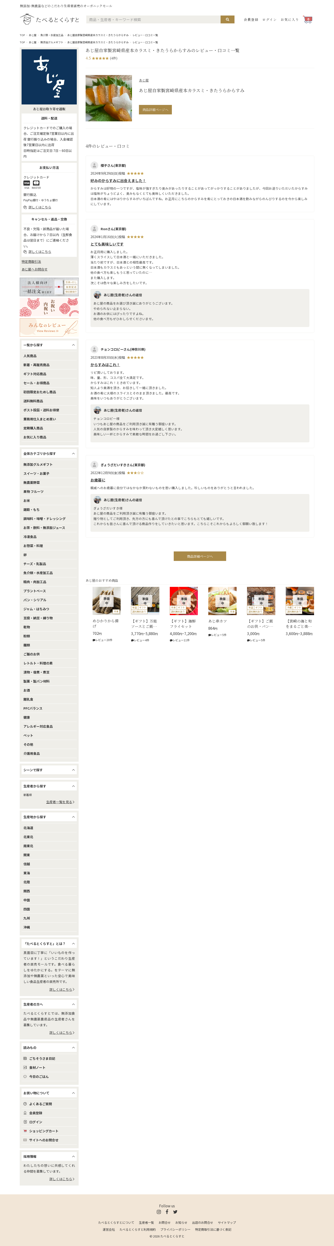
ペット (28, 735)
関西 (26, 891)
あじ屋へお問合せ (35, 269)
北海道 (28, 827)
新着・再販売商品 (36, 364)
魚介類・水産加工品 (51, 35)
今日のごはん (36, 1076)
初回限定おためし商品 (39, 392)
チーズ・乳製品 (34, 563)
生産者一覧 (146, 1222)
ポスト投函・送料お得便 (41, 410)
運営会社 (109, 1229)
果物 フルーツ (33, 491)
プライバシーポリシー (175, 1229)
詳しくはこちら (62, 989)
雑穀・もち (31, 509)
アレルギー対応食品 (38, 726)
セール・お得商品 (36, 383)
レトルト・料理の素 (38, 663)
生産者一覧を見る (60, 801)
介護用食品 (31, 753)
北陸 (26, 882)
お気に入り (290, 19)
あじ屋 (32, 35)
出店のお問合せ (202, 1222)
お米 (26, 500)
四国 (26, 909)
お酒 (26, 690)
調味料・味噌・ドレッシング (44, 518)
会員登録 (251, 19)
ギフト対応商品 (34, 373)
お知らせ (181, 1222)
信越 (26, 864)
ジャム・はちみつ (36, 609)
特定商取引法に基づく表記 (213, 1229)
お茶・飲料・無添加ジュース (44, 527)
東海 (26, 873)
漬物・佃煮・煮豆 (36, 672)
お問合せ (165, 1222)
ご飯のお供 (31, 654)
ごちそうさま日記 (39, 1058)
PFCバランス (32, 708)
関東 (26, 855)
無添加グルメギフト (51, 42)
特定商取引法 (31, 261)
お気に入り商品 (34, 437)
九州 (26, 918)
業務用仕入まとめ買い (39, 419)
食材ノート (34, 1067)
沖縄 (26, 927)
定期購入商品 (33, 428)
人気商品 (29, 355)
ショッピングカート (40, 1131)
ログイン (269, 19)
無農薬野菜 (31, 482)
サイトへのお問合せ (40, 1140)
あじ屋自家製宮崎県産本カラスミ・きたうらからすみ (97, 35)
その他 (28, 744)
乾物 (26, 627)
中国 (26, 900)
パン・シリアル (34, 600)
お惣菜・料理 (33, 545)
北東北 (28, 836)
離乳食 (28, 699)
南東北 (28, 845)
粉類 (26, 636)
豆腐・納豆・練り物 (38, 618)
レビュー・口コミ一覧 (145, 35)
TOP (22, 35)
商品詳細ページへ (155, 109)
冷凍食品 (29, 536)
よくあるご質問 (37, 1103)
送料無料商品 (33, 401)
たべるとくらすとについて (116, 1222)
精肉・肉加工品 (34, 581)
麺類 (26, 645)
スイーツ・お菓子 (36, 473)
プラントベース (34, 590)
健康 (26, 717)
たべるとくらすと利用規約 (137, 1229)
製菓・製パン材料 (36, 681)
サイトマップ (227, 1222)
